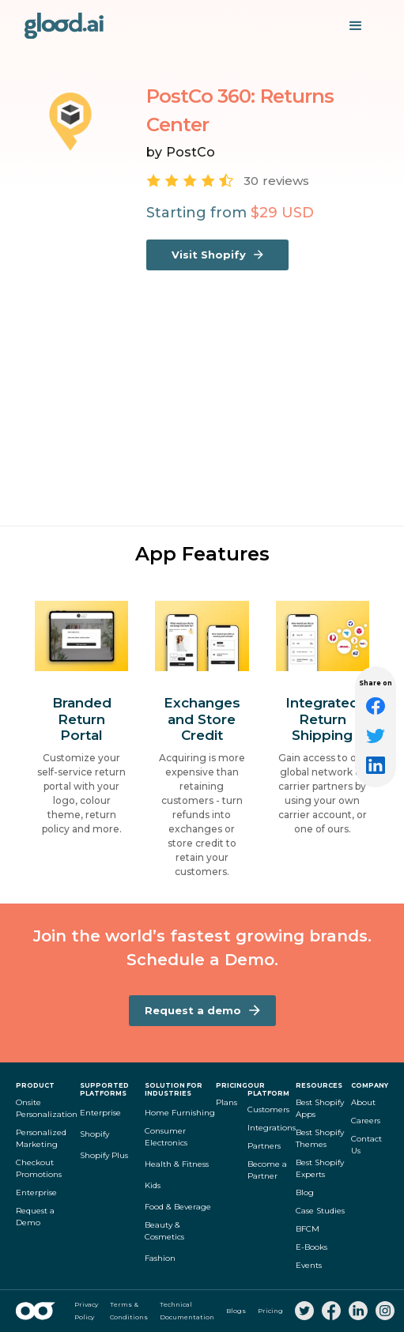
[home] (64, 26)
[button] (355, 26)
